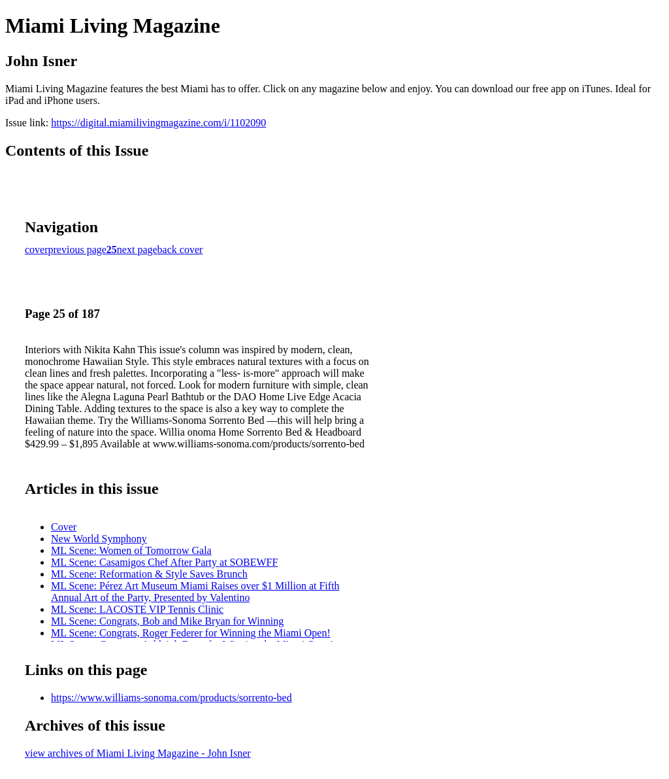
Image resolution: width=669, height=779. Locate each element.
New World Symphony (99, 538)
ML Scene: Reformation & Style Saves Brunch (149, 574)
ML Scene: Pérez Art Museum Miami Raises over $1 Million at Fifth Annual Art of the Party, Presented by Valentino (195, 591)
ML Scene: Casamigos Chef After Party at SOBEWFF (164, 562)
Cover (63, 526)
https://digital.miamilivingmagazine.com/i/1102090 (158, 122)
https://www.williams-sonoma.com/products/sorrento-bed (171, 697)
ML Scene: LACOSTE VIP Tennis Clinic (137, 609)
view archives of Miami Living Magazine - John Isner (138, 753)
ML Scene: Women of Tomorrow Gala (131, 550)
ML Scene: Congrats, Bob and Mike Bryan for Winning (167, 621)
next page (137, 249)
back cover (180, 249)
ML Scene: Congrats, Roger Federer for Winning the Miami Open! (191, 632)
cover (36, 249)
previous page (77, 249)
